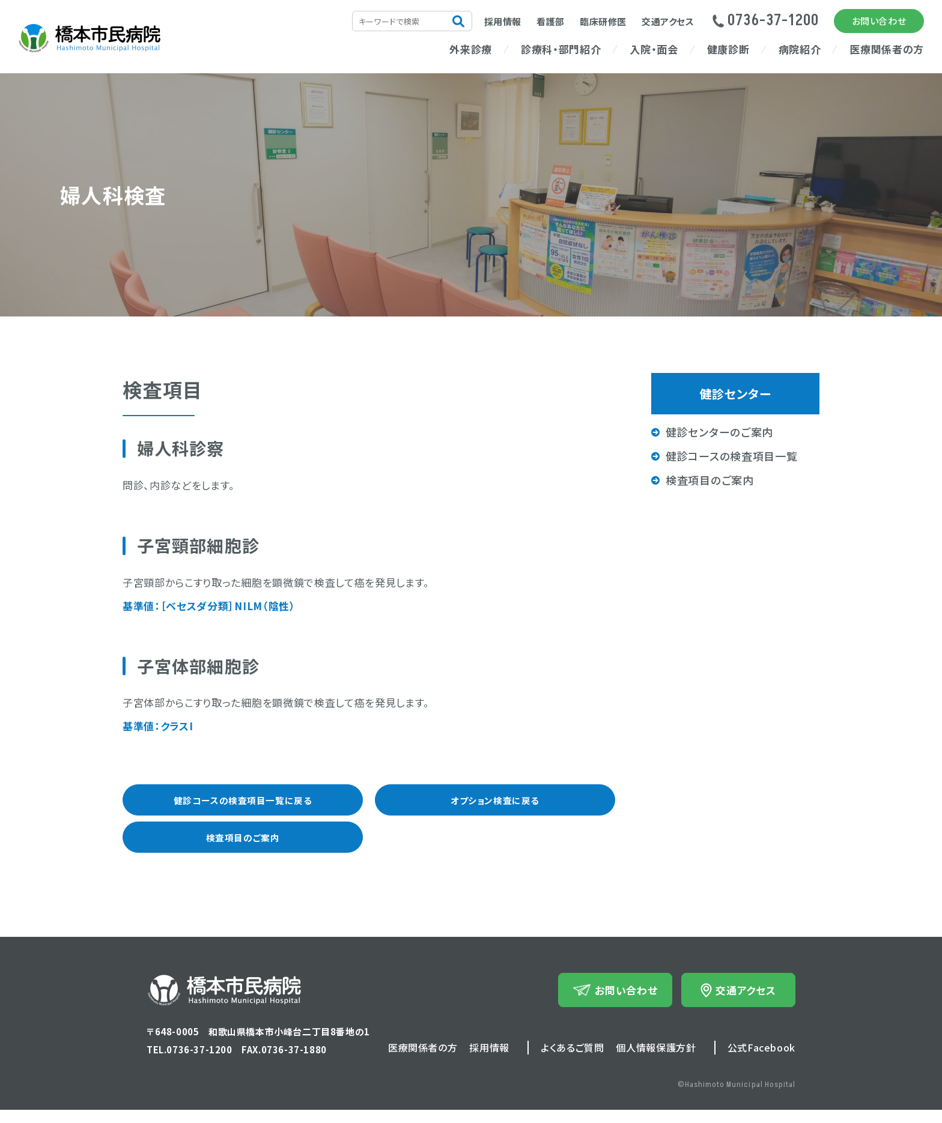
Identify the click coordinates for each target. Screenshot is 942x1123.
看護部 (550, 21)
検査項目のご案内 (242, 847)
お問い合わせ (879, 20)
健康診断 (728, 48)
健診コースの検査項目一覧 (732, 456)
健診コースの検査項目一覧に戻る (243, 803)
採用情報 (502, 21)
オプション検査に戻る (495, 803)
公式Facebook (761, 1060)
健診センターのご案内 (719, 432)
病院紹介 (800, 48)
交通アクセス (668, 21)
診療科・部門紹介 (561, 48)
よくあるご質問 (572, 1060)
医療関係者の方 (886, 48)
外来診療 (470, 48)
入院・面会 (654, 48)
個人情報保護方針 (656, 1060)
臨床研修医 (603, 21)
